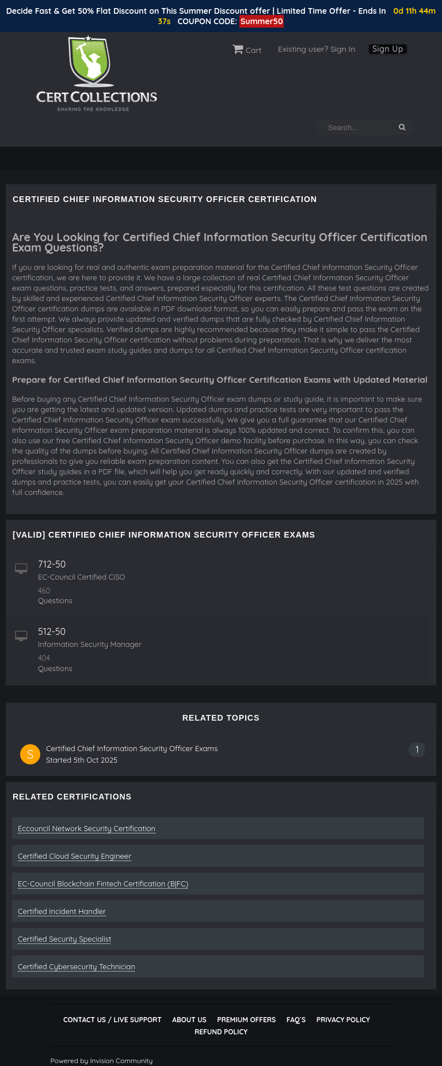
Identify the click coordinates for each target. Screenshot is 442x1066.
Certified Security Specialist (64, 938)
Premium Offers (246, 1019)
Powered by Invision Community (101, 1060)
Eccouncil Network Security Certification (86, 828)
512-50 (52, 631)
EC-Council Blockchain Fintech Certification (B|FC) (103, 883)
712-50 (52, 564)
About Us (189, 1019)
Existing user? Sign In (316, 49)
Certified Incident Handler (62, 911)
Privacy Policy (343, 1019)
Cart (247, 50)
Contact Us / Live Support (112, 1019)
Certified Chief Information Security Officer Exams (132, 748)
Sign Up (387, 49)
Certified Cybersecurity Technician (76, 966)
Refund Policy (221, 1031)
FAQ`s (296, 1019)
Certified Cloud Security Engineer (74, 856)
